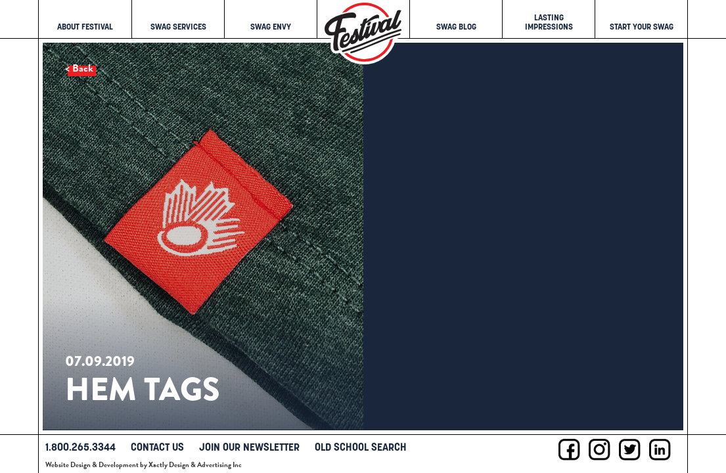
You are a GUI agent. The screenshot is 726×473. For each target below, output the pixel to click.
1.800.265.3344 (80, 446)
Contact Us (157, 446)
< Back (79, 68)
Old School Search (361, 446)
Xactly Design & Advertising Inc (195, 464)
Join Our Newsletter (249, 446)
